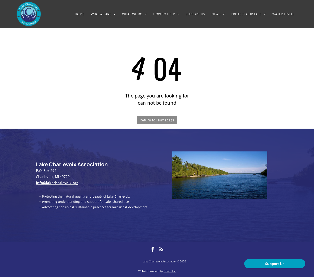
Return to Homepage (157, 120)
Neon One (170, 271)
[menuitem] (80, 14)
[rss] (161, 250)
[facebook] (153, 250)
